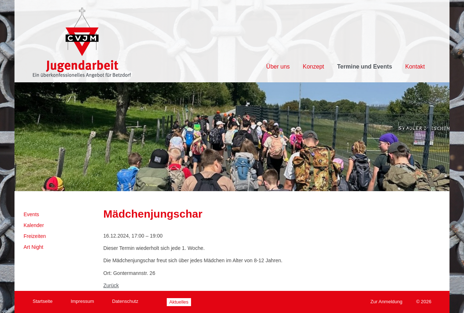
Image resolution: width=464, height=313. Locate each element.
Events (31, 214)
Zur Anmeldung (386, 301)
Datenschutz (125, 301)
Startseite (43, 301)
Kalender (34, 225)
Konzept (313, 66)
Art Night (33, 247)
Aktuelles (178, 302)
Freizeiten (35, 236)
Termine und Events (364, 66)
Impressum (82, 301)
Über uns (278, 66)
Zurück (111, 285)
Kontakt (415, 66)
